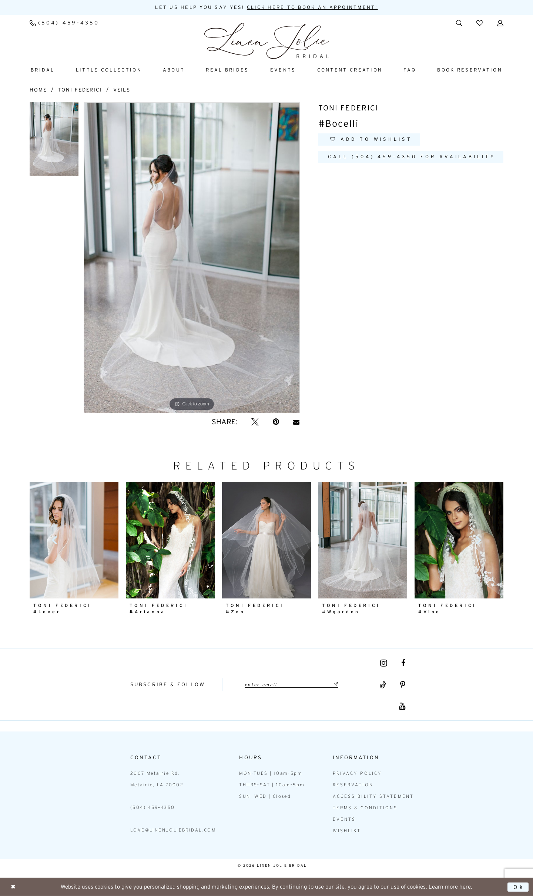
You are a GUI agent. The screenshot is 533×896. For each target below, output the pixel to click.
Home (38, 90)
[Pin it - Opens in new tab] (275, 422)
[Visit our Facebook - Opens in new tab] (403, 663)
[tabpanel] (54, 141)
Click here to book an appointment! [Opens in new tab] (313, 7)
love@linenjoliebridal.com (173, 830)
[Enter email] (291, 684)
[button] (500, 23)
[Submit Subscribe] (335, 684)
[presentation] (170, 540)
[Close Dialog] (13, 886)
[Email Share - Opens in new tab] (296, 421)
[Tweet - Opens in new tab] (255, 422)
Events (344, 819)
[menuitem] (64, 23)
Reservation (353, 785)
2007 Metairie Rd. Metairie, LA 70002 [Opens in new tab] (157, 779)
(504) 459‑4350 (152, 807)
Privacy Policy (357, 773)
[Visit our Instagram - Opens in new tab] (384, 662)
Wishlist (347, 831)
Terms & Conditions (365, 808)
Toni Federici (80, 90)
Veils (122, 90)
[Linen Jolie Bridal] (266, 41)
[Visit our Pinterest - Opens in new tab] (403, 685)
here (465, 886)
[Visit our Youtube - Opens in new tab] (402, 707)
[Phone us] (64, 23)
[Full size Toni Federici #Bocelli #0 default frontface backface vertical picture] (191, 258)
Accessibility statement (373, 796)
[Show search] (459, 23)
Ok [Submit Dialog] (519, 887)
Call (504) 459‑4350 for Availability (413, 157)
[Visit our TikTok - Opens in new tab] (382, 685)
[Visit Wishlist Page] (479, 23)
